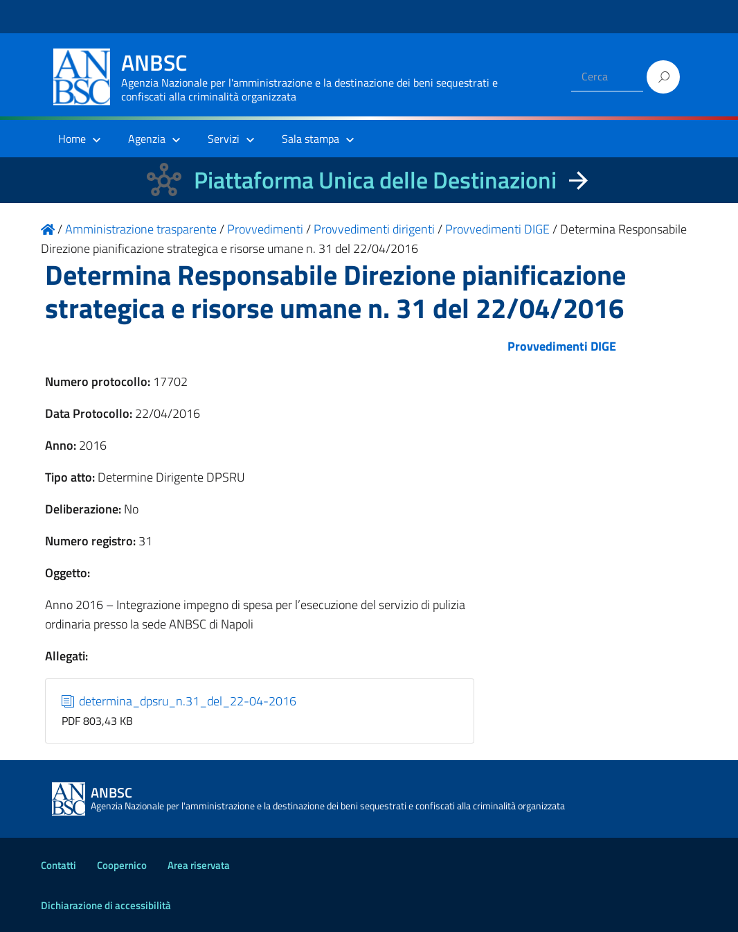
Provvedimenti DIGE (561, 346)
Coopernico (122, 865)
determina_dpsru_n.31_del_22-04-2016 (179, 701)
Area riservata (199, 865)
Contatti (58, 865)
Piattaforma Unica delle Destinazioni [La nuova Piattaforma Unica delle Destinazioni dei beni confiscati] (375, 179)
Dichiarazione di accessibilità (106, 905)
